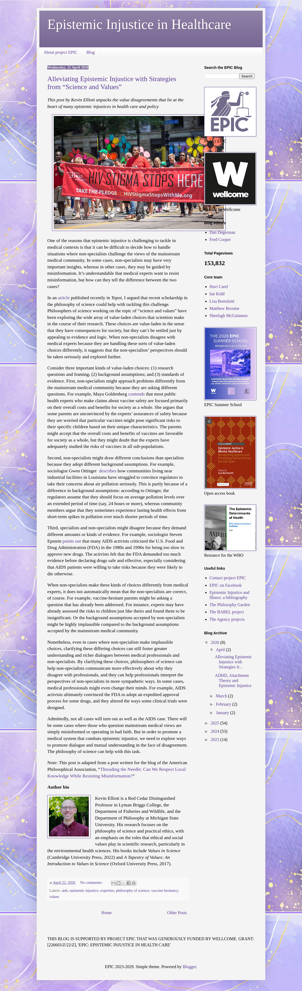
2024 (215, 731)
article (64, 297)
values (54, 896)
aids (65, 890)
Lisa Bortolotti (221, 301)
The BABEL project (226, 612)
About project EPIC (60, 52)
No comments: (92, 882)
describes (107, 470)
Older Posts (177, 912)
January (223, 712)
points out (71, 541)
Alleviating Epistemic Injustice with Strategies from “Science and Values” (111, 83)
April (221, 649)
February (224, 704)
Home (106, 912)
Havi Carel (218, 286)
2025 (215, 723)
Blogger (189, 966)
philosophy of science (132, 890)
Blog (90, 52)
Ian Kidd (216, 294)
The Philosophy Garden (229, 604)
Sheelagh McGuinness (228, 315)
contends (136, 394)
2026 (215, 642)
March (222, 696)
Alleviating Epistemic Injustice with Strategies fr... (233, 662)
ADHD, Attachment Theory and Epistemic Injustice (233, 680)
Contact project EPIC (227, 578)
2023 (215, 739)
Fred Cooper (220, 239)
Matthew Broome (224, 308)
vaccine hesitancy (164, 890)
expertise (107, 890)
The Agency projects (227, 619)
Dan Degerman (222, 232)
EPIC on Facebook (225, 585)
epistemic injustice (84, 890)
